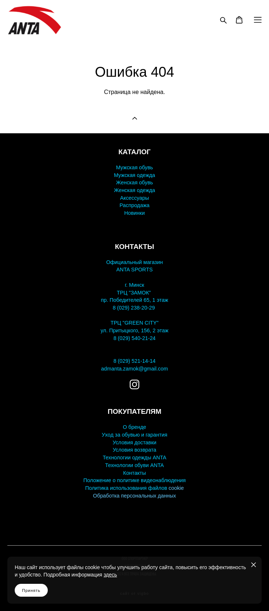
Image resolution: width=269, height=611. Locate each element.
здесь (110, 575)
